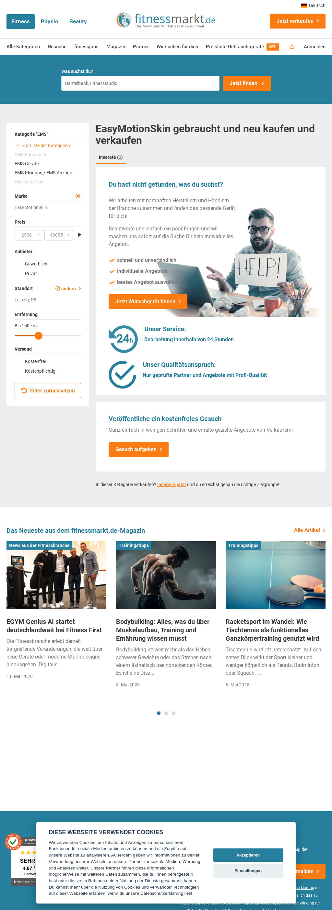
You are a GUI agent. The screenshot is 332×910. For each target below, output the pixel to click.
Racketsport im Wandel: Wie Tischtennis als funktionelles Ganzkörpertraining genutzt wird (272, 630)
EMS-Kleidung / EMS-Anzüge (43, 172)
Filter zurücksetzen (48, 390)
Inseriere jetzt (171, 484)
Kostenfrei (35, 361)
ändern (68, 288)
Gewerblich (36, 263)
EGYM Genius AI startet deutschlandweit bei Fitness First (54, 626)
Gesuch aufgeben (136, 449)
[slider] (38, 336)
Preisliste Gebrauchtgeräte (242, 47)
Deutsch (313, 5)
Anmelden (315, 47)
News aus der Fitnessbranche (39, 545)
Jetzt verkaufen (295, 21)
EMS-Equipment (31, 154)
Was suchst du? (77, 71)
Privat (31, 273)
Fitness (20, 21)
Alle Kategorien (23, 47)
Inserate (111, 157)
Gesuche (57, 47)
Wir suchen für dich (177, 47)
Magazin (115, 47)
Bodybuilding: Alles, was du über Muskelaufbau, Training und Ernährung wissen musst (162, 630)
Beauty (78, 21)
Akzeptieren (248, 855)
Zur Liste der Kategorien (42, 145)
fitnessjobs (86, 47)
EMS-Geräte (27, 163)
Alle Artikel (307, 530)
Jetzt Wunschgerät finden (145, 301)
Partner (141, 47)
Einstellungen (248, 870)
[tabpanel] (56, 612)
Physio (49, 21)
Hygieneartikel (29, 181)
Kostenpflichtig (40, 371)
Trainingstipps (134, 545)
